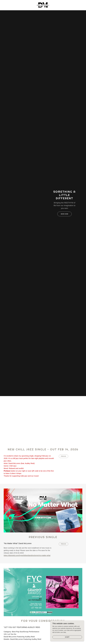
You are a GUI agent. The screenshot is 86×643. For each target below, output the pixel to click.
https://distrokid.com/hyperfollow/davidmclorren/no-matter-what (27, 555)
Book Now (64, 214)
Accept (67, 638)
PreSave (63, 456)
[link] (43, 5)
